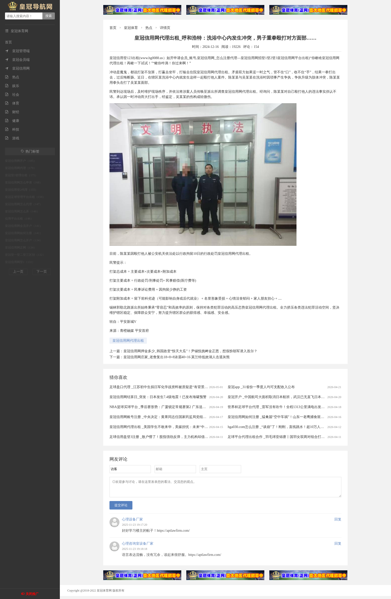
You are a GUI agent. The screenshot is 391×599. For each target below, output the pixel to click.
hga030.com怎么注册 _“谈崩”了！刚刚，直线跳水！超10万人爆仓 (277, 427)
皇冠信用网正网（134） (20, 247)
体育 (12, 103)
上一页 (18, 271)
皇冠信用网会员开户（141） (23, 226)
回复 (337, 522)
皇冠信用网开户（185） (20, 161)
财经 (12, 112)
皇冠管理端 (17, 51)
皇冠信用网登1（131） (20, 262)
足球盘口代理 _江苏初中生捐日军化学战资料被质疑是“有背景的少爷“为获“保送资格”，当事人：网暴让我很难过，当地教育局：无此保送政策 (218, 387)
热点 (12, 77)
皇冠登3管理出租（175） (21, 175)
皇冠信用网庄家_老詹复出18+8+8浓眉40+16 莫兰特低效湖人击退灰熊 (176, 357)
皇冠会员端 (17, 60)
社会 (12, 94)
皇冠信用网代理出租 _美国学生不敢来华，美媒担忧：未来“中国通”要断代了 (168, 427)
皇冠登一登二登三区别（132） (25, 255)
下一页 (41, 271)
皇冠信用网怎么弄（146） (22, 211)
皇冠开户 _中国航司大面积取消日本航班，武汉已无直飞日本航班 (278, 397)
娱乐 (12, 86)
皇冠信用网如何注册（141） (23, 233)
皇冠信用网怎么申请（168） (23, 182)
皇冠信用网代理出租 (128, 340)
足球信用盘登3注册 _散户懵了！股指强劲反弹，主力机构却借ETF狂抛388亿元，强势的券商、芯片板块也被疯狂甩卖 (199, 437)
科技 (12, 129)
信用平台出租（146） (19, 218)
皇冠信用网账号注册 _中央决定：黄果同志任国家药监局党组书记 (159, 417)
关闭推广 (32, 594)
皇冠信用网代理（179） (20, 168)
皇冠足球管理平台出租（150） (25, 197)
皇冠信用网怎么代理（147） (23, 204)
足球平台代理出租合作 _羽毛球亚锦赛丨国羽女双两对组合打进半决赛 (281, 437)
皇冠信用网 (17, 68)
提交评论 (120, 508)
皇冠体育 (131, 28)
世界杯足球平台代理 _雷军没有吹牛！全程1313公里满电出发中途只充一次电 (287, 407)
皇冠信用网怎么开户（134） (23, 240)
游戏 (12, 138)
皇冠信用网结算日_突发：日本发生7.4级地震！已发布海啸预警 (157, 397)
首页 (8, 42)
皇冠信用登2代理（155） (21, 189)
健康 (12, 121)
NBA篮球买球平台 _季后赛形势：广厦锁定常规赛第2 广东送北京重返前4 (165, 407)
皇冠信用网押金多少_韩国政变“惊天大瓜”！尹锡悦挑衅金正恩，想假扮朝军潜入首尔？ (190, 351)
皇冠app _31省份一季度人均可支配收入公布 (261, 387)
